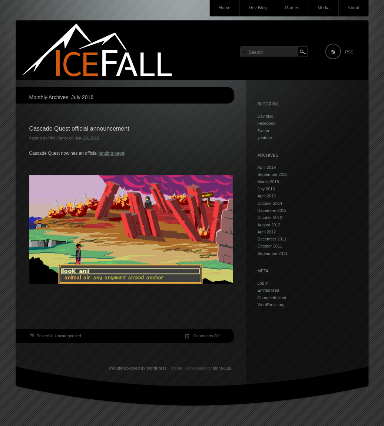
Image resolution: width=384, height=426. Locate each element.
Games (292, 7)
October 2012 (270, 217)
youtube (265, 137)
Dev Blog (258, 7)
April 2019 (267, 167)
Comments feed (272, 297)
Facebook (266, 123)
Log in (263, 283)
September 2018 (273, 174)
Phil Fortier (58, 138)
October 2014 (270, 203)
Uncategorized (67, 336)
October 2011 (270, 246)
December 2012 (272, 210)
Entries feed (268, 290)
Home (225, 7)
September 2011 (273, 253)
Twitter (263, 130)
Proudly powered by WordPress (137, 368)
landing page (111, 153)
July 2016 (266, 189)
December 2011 (272, 239)
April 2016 (267, 196)
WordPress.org (271, 304)
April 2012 (267, 232)
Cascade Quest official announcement (79, 128)
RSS (349, 52)
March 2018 (268, 182)
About (353, 7)
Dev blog (266, 116)
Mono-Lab (222, 368)
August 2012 (269, 225)
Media (323, 7)
